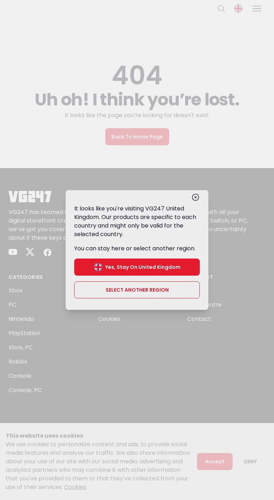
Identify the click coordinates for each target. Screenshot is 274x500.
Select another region (137, 289)
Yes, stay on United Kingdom (137, 267)
